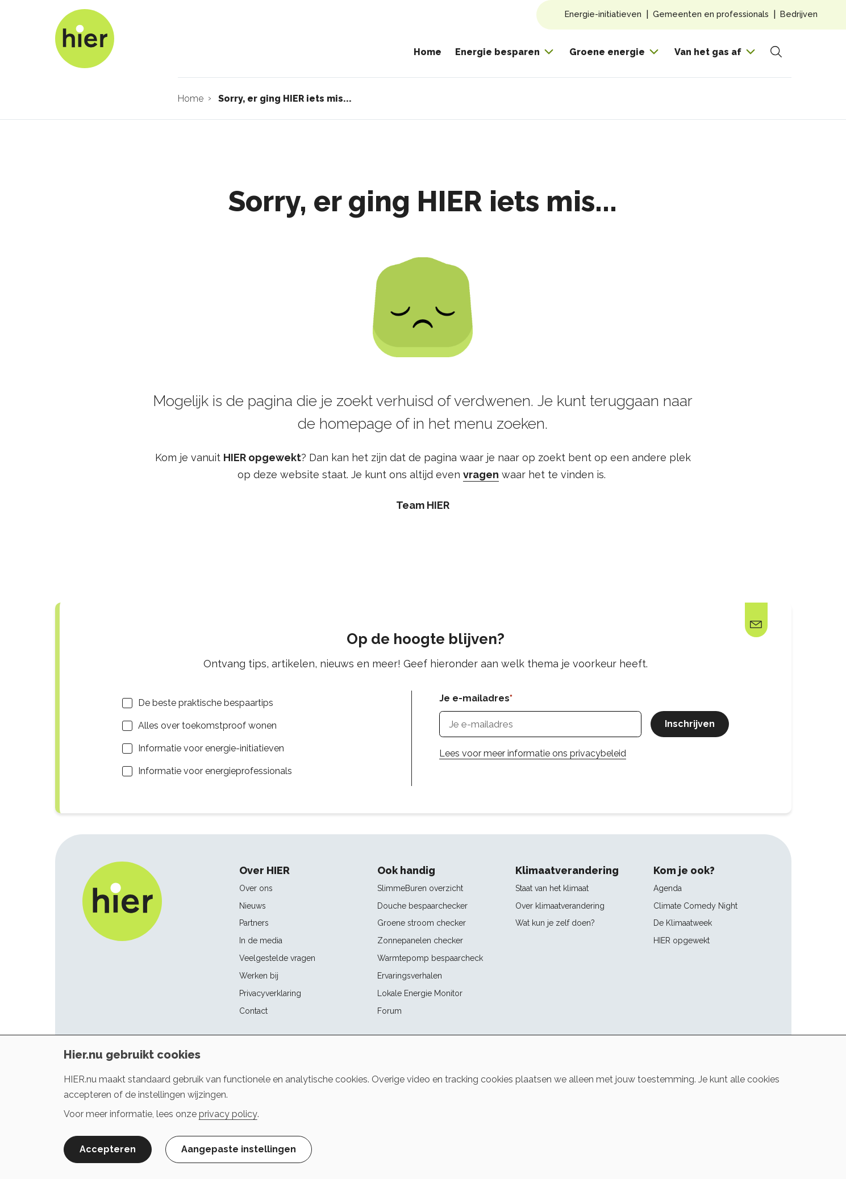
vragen (481, 474)
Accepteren (108, 1149)
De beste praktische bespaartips (205, 702)
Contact (253, 1010)
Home (427, 52)
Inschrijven (690, 723)
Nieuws (252, 905)
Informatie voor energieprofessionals (215, 771)
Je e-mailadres (474, 698)
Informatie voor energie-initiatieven (211, 748)
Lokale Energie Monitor (419, 993)
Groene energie (607, 52)
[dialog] (423, 1107)
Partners (254, 922)
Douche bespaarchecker (422, 905)
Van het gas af (707, 52)
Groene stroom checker (421, 922)
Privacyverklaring (270, 993)
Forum (389, 1010)
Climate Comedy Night (695, 905)
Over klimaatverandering (560, 905)
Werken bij (258, 975)
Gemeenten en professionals (711, 14)
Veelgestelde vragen (277, 958)
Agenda (667, 888)
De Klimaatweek (682, 922)
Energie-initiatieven (603, 14)
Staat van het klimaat (552, 888)
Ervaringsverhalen (409, 975)
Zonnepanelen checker (420, 940)
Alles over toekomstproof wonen (207, 725)
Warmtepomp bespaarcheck (430, 958)
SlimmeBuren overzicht (420, 888)
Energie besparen (497, 52)
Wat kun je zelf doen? (555, 922)
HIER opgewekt (681, 940)
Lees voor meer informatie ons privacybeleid (532, 753)
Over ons (256, 888)
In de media (260, 940)
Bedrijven (799, 14)
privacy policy (228, 1114)
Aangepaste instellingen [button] (238, 1149)
